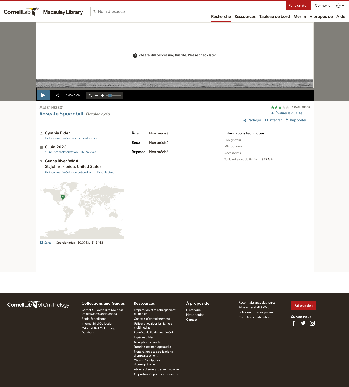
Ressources (245, 17)
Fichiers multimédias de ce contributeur (72, 138)
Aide (340, 17)
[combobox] (123, 11)
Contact (191, 319)
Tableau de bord (274, 17)
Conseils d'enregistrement (152, 318)
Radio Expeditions (94, 318)
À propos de (321, 17)
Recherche (221, 17)
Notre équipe (195, 315)
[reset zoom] (90, 95)
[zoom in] (102, 95)
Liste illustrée (105, 172)
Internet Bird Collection (97, 323)
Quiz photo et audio (147, 342)
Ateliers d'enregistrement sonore (156, 369)
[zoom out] (96, 95)
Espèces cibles (144, 337)
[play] (43, 95)
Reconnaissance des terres (257, 302)
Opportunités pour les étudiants (156, 374)
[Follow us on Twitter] (303, 323)
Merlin (300, 17)
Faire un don (298, 5)
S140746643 (70, 152)
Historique (193, 310)
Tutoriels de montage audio (152, 347)
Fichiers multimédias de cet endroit (68, 172)
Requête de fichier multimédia (154, 332)
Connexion (324, 5)
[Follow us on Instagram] (312, 323)
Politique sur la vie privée (256, 312)
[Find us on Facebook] (294, 323)
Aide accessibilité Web (254, 307)
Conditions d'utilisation (254, 317)
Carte (45, 242)
